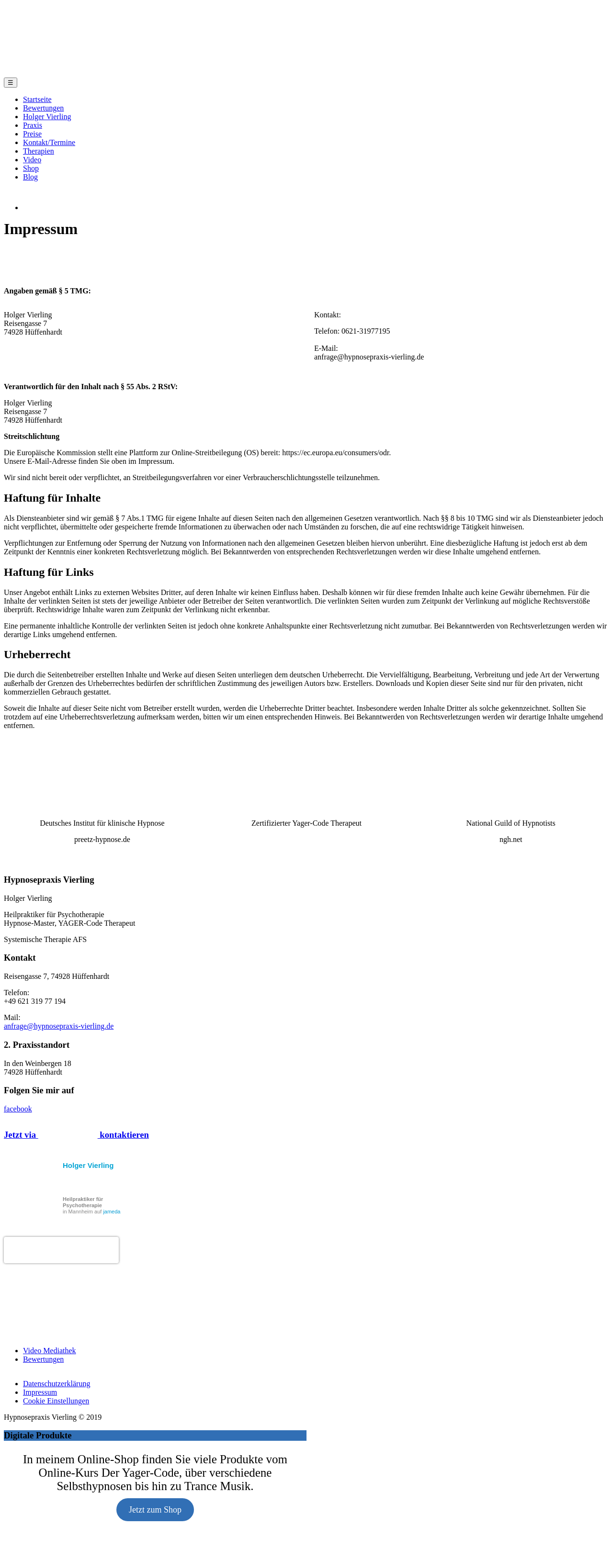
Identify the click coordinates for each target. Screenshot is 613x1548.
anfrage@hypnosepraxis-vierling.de (59, 1006)
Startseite (37, 99)
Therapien (38, 151)
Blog (30, 177)
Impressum (40, 1372)
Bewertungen (43, 108)
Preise (32, 134)
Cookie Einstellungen (56, 1381)
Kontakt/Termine (49, 142)
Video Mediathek (49, 1330)
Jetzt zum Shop (155, 1489)
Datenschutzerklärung (56, 1363)
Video (32, 160)
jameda (111, 1191)
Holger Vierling (47, 116)
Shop (31, 168)
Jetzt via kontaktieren (76, 1115)
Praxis (32, 125)
